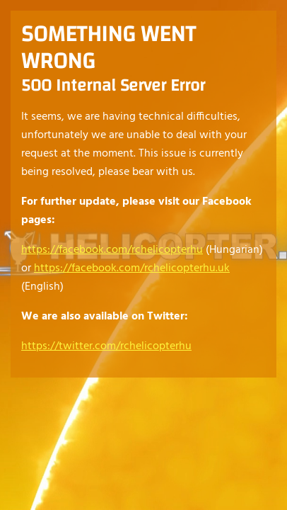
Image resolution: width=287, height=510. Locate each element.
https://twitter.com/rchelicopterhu (106, 346)
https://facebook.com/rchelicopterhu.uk (132, 268)
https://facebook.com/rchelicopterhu (112, 250)
